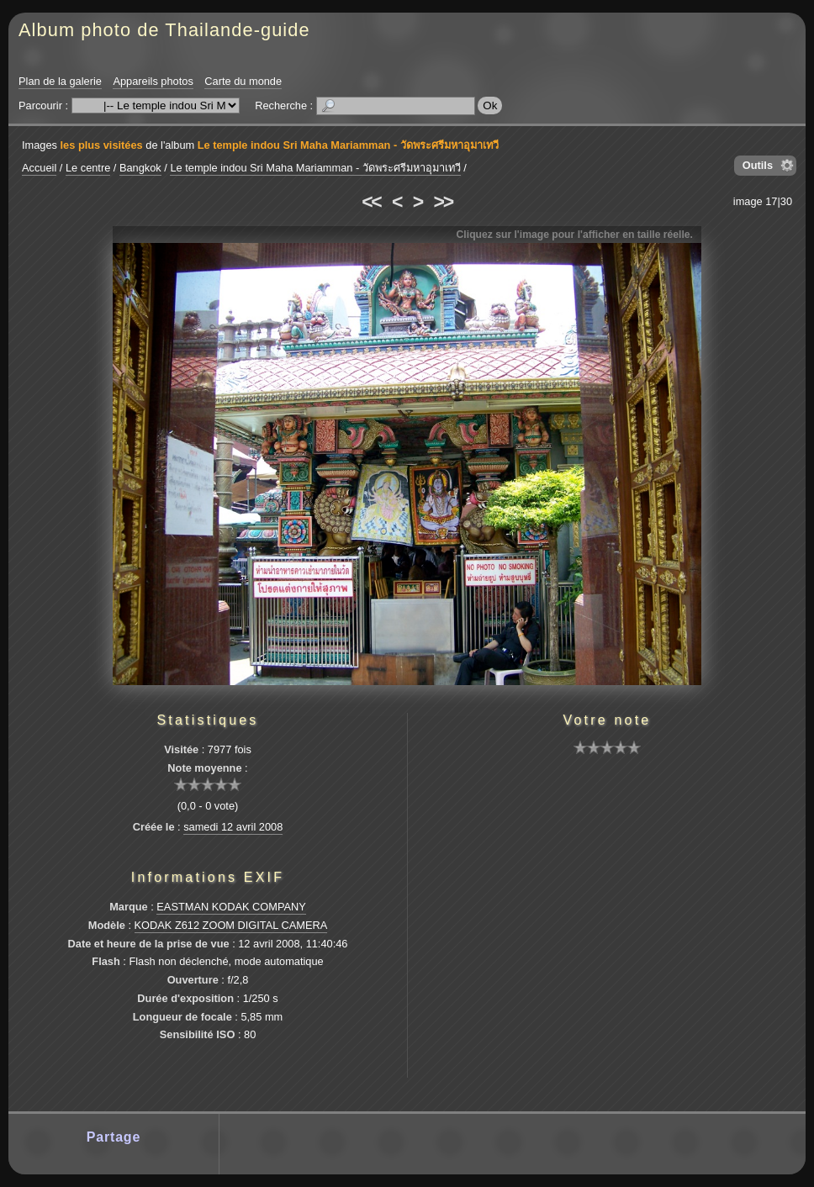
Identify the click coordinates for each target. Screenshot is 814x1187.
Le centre (88, 167)
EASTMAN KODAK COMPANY (231, 906)
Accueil (39, 167)
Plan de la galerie (60, 81)
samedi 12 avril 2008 (233, 826)
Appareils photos (153, 81)
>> (443, 202)
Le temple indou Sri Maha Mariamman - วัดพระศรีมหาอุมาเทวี (348, 145)
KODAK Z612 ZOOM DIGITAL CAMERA (231, 925)
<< (371, 202)
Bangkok (140, 167)
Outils (758, 165)
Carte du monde (243, 81)
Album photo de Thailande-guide (164, 29)
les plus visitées (102, 145)
